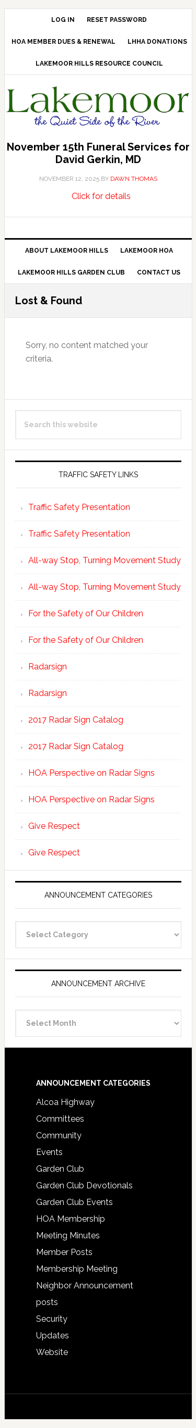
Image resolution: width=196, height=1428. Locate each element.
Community (59, 1135)
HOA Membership (70, 1219)
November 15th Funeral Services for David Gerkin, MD (98, 153)
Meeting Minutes (68, 1235)
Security (51, 1319)
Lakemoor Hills (98, 108)
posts (47, 1302)
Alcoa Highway (65, 1102)
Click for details (101, 196)
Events (49, 1152)
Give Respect (54, 826)
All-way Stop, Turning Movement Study (104, 560)
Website (52, 1352)
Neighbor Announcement (84, 1285)
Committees (60, 1119)
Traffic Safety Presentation (79, 507)
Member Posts (64, 1252)
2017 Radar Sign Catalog (75, 720)
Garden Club (60, 1169)
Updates (52, 1335)
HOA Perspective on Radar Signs (91, 773)
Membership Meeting (77, 1269)
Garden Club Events (74, 1202)
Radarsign (47, 667)
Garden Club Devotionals (84, 1185)
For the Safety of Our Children (85, 613)
